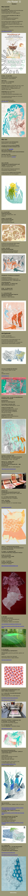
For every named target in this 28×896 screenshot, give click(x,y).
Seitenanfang (13, 892)
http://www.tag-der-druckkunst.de (8, 852)
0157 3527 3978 (4, 101)
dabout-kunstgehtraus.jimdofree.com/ (13, 624)
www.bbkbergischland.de (6, 31)
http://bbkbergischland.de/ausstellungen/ (9, 697)
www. (2, 624)
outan (5, 624)
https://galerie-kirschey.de (6, 728)
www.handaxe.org (5, 375)
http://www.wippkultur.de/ (6, 659)
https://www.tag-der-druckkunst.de (9, 469)
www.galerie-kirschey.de (6, 507)
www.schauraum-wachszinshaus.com (9, 565)
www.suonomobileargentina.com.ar (8, 764)
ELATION (11, 149)
